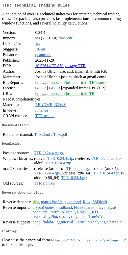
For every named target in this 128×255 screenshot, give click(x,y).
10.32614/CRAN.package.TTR (60, 67)
